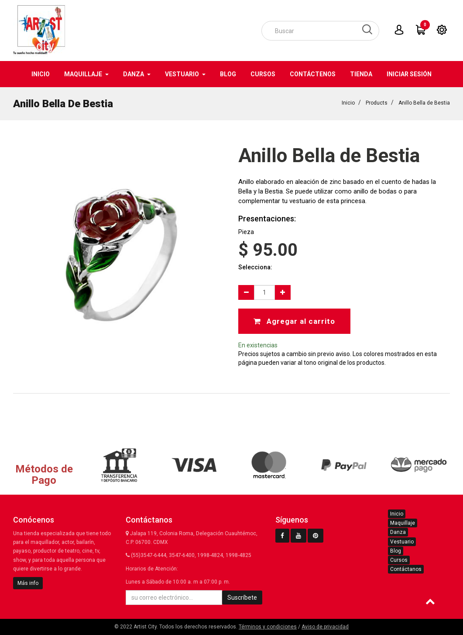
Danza (398, 532)
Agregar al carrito (294, 321)
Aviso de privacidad (325, 627)
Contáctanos (406, 569)
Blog (395, 551)
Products (377, 103)
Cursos (399, 560)
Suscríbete (242, 597)
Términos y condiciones (268, 627)
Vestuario (402, 542)
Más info (27, 583)
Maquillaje (402, 523)
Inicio (348, 103)
